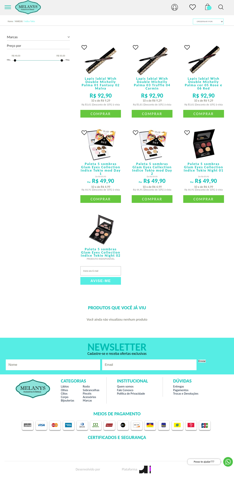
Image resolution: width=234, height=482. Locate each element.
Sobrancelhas (91, 390)
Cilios (64, 393)
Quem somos (125, 386)
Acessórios (89, 397)
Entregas (178, 386)
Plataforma (136, 469)
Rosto (86, 386)
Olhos (64, 390)
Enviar (202, 361)
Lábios (65, 386)
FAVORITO (84, 47)
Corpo (64, 397)
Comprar (101, 113)
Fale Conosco (125, 390)
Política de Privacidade (131, 393)
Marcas (87, 400)
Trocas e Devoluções (185, 393)
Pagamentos (180, 390)
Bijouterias (67, 400)
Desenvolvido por (94, 469)
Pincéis (87, 393)
